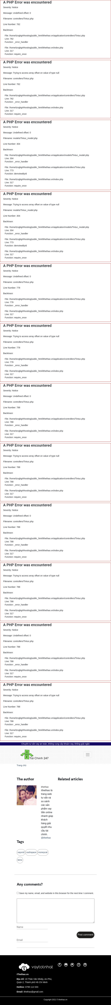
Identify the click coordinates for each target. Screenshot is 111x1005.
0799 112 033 (31, 987)
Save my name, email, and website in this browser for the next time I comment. (56, 893)
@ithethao (46, 838)
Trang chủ (21, 765)
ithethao (45, 787)
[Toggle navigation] (87, 755)
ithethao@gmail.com (33, 991)
